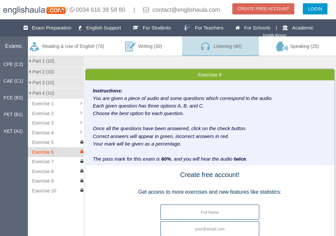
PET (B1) (13, 114)
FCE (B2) (13, 97)
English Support (99, 27)
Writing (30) (143, 46)
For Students (152, 27)
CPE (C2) (13, 64)
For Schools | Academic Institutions (274, 31)
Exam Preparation (48, 27)
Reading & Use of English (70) (66, 46)
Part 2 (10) (42, 71)
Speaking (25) (297, 46)
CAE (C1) (13, 81)
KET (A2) (13, 131)
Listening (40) (221, 46)
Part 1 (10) (42, 61)
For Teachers (203, 27)
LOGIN (315, 8)
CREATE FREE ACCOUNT (263, 8)
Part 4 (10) (42, 93)
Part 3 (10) (42, 82)
